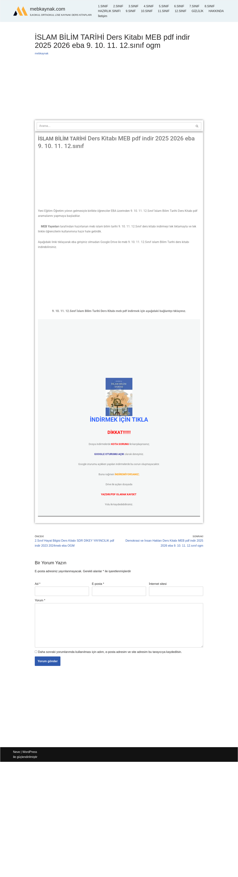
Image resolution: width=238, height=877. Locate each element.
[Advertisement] (119, 93)
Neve (16, 752)
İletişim (123, 16)
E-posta (98, 584)
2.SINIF (118, 6)
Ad (37, 584)
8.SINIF (210, 6)
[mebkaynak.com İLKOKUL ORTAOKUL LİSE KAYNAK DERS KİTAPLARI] (52, 11)
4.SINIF (149, 6)
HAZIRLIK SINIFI (109, 11)
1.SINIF (103, 6)
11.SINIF (164, 11)
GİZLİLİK (198, 11)
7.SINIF (195, 6)
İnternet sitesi (158, 584)
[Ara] (115, 126)
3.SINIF (134, 6)
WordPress (29, 752)
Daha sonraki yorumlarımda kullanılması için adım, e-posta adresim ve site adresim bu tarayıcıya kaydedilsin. (110, 652)
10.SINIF (147, 11)
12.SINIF (181, 11)
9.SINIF (131, 11)
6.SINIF (179, 6)
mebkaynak (42, 53)
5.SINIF (164, 6)
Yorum (40, 601)
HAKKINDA (105, 16)
